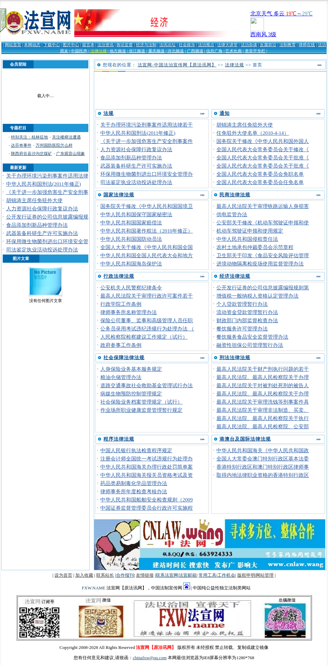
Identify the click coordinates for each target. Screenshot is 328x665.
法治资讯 (105, 44)
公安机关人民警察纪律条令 (131, 287)
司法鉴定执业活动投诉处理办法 (42, 249)
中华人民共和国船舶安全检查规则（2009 (146, 500)
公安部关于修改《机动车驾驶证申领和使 (262, 222)
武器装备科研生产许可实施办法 (42, 233)
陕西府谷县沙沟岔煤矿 (31, 153)
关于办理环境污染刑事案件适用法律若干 (146, 125)
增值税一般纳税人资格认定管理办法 (257, 296)
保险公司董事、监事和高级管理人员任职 (146, 320)
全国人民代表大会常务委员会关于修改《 (262, 149)
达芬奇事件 (21, 145)
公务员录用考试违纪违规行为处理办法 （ (147, 328)
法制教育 (287, 44)
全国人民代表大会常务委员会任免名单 (260, 182)
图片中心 (71, 44)
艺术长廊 (233, 51)
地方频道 (118, 51)
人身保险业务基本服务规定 (131, 369)
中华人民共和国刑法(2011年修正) (43, 184)
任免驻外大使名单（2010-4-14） (252, 133)
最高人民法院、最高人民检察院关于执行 (262, 418)
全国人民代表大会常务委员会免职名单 (260, 174)
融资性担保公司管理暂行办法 (249, 345)
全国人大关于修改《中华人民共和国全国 (146, 247)
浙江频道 (137, 51)
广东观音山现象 (70, 153)
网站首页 (13, 44)
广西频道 (195, 51)
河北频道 (175, 51)
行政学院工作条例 (120, 304)
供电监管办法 (231, 214)
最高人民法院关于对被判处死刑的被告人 (262, 385)
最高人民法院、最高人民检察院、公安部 (262, 426)
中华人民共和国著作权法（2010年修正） (146, 231)
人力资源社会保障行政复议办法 (42, 208)
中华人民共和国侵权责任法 (247, 239)
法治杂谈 (249, 44)
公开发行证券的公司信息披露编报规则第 (262, 287)
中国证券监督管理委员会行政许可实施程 (146, 508)
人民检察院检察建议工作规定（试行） (144, 337)
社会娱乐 (187, 44)
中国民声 (79, 51)
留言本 (88, 44)
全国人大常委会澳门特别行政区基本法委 (262, 458)
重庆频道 (156, 51)
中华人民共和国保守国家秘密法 (136, 214)
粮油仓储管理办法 (120, 377)
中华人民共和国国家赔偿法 (131, 222)
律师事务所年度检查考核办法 (133, 491)
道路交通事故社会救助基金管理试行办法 (146, 385)
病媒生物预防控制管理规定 (131, 393)
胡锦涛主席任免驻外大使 (34, 200)
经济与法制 (146, 44)
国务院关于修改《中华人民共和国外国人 (262, 141)
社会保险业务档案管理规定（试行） (141, 402)
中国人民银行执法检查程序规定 (136, 450)
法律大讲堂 (227, 44)
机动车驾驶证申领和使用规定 (249, 231)
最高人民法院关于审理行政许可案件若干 (146, 296)
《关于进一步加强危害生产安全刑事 (47, 192)
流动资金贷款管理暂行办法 (247, 312)
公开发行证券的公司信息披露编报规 (47, 217)
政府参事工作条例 (120, 345)
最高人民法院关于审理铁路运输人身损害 (262, 206)
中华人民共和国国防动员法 (131, 239)
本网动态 (32, 44)
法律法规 (98, 51)
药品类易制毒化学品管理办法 (133, 483)
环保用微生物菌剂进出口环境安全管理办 (146, 174)
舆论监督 (124, 44)
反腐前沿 (268, 44)
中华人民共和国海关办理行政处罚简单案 (146, 467)
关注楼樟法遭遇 (66, 137)
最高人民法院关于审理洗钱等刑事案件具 (262, 402)
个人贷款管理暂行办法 (242, 304)
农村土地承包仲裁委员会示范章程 (254, 247)
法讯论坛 (167, 44)
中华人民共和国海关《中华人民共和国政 (262, 450)
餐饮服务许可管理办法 (242, 328)
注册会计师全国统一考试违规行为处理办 (146, 458)
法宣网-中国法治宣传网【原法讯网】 (177, 64)
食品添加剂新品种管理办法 (37, 225)
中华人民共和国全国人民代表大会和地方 (146, 255)
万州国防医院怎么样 (54, 145)
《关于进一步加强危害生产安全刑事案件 (146, 141)
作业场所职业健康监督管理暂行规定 (141, 410)
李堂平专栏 (255, 51)
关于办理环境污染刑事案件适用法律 (47, 176)
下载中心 (51, 44)
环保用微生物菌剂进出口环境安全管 (47, 241)
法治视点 (206, 44)
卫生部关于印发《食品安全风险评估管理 (262, 255)
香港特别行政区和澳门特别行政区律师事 (262, 467)
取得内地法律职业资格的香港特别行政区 (262, 475)
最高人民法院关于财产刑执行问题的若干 (262, 369)
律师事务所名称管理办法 (128, 312)
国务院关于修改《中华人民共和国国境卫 (146, 206)
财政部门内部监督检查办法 (247, 320)
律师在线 (307, 44)
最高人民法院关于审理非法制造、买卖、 (262, 410)
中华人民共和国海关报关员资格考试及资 (146, 475)
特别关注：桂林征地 (29, 137)
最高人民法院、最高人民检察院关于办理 (262, 377)
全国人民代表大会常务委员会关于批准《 (262, 157)
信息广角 (214, 51)
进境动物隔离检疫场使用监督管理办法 (260, 263)
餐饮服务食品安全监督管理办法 (252, 337)
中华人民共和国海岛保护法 (131, 263)
